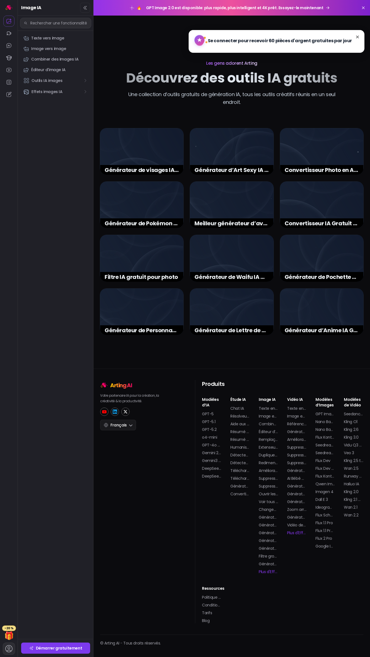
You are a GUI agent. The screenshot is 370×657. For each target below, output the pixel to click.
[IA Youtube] (8, 70)
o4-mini (209, 437)
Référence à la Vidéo (297, 424)
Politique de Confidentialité (211, 597)
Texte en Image (268, 408)
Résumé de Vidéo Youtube (240, 431)
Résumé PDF (240, 439)
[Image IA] (8, 21)
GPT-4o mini (211, 445)
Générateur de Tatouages (268, 540)
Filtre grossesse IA (268, 556)
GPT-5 (208, 414)
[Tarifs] (9, 633)
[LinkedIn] (115, 412)
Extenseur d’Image (268, 447)
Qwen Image (325, 484)
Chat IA (237, 408)
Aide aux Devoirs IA (240, 424)
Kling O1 (350, 421)
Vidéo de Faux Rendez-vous (297, 525)
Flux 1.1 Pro (324, 523)
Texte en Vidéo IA (297, 408)
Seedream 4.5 (325, 445)
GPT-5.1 (208, 421)
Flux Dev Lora (325, 468)
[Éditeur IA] (8, 94)
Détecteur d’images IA (240, 463)
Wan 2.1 (350, 507)
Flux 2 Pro (323, 538)
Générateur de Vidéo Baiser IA (297, 470)
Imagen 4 (324, 491)
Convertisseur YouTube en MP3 (240, 494)
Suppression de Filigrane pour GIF (268, 486)
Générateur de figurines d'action (297, 501)
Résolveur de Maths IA (240, 416)
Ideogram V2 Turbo (325, 507)
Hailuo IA (351, 484)
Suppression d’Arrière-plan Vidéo (297, 463)
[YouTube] (104, 412)
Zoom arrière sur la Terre (297, 509)
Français (118, 425)
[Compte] (9, 649)
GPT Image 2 (325, 414)
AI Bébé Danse (297, 478)
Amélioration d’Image (268, 470)
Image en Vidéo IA (297, 416)
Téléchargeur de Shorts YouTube (240, 478)
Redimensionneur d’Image (268, 463)
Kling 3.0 (351, 437)
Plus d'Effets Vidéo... (297, 533)
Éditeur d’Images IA (268, 431)
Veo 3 (349, 453)
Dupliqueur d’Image (268, 455)
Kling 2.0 (351, 491)
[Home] (136, 384)
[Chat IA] (8, 45)
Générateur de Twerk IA (297, 494)
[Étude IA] (8, 57)
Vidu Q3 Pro (353, 445)
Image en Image (268, 416)
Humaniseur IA (240, 447)
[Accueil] (9, 7)
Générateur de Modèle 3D (268, 533)
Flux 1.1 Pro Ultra (325, 530)
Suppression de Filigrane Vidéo (297, 455)
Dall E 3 (321, 499)
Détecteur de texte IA (240, 455)
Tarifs (207, 613)
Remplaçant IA (268, 439)
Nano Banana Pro (325, 429)
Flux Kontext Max (325, 476)
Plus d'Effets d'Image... (268, 571)
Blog (205, 620)
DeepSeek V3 (211, 476)
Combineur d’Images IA (268, 424)
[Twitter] (125, 412)
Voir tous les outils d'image (268, 501)
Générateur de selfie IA (268, 548)
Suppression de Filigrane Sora (297, 447)
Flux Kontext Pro (325, 437)
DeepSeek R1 (211, 468)
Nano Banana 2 (325, 421)
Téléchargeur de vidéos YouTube (240, 470)
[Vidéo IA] (8, 33)
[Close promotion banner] (363, 8)
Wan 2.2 (351, 515)
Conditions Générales (211, 605)
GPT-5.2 (209, 429)
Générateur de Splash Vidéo (297, 517)
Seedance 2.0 (353, 414)
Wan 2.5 (351, 468)
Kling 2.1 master (353, 499)
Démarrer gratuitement (55, 648)
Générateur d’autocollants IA (268, 564)
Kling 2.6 (351, 429)
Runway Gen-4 (353, 476)
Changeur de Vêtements (268, 509)
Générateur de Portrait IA (268, 517)
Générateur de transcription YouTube (240, 486)
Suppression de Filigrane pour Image (268, 478)
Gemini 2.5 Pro (211, 453)
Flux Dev (322, 460)
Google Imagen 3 (325, 546)
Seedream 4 (325, 453)
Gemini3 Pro (211, 460)
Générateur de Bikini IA (297, 486)
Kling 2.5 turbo (353, 460)
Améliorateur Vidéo (297, 439)
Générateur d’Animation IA (297, 431)
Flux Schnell (325, 515)
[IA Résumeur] (8, 82)
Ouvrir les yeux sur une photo (268, 494)
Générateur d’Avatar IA (268, 525)
